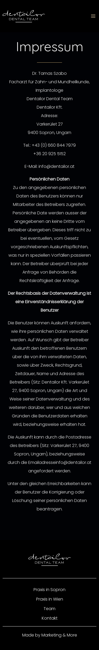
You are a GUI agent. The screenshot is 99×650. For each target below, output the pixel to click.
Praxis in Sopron (49, 590)
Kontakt (50, 618)
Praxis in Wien (49, 599)
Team (49, 609)
